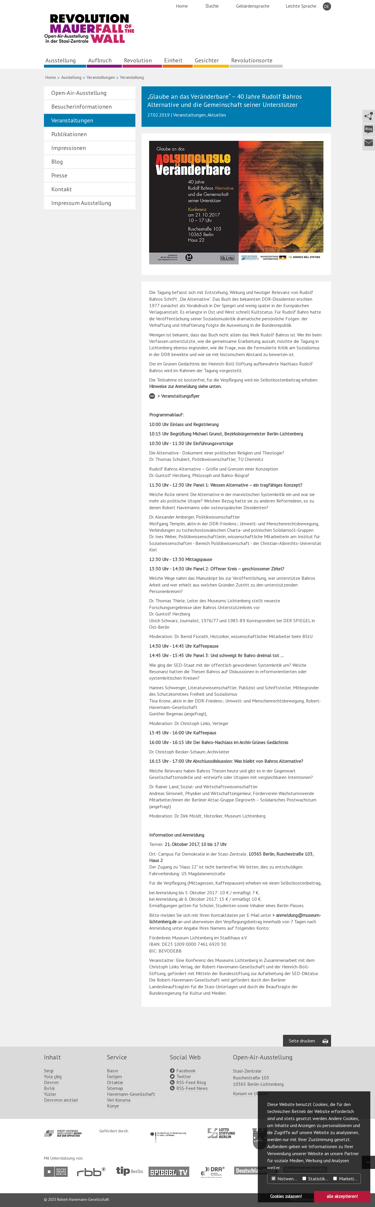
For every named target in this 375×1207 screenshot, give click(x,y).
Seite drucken (302, 1041)
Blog (57, 161)
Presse (59, 175)
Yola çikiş (53, 1076)
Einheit (173, 60)
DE (326, 6)
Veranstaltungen (101, 77)
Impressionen (68, 148)
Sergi (48, 1070)
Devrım (51, 1082)
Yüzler (50, 1094)
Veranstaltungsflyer (180, 396)
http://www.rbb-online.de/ (92, 1172)
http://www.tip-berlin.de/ (129, 1171)
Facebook (185, 1070)
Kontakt (61, 189)
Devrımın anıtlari (61, 1100)
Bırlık (49, 1088)
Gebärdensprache (253, 6)
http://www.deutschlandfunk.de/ (256, 1169)
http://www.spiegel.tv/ (171, 1169)
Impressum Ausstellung (81, 203)
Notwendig (285, 1179)
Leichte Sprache (301, 6)
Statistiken (316, 1179)
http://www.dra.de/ (214, 1169)
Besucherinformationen (81, 106)
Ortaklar (115, 1082)
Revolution (138, 60)
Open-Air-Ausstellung (79, 93)
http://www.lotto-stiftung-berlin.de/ (221, 1133)
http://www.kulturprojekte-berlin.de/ (57, 1172)
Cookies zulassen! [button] (286, 1196)
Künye (113, 1106)
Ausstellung (60, 60)
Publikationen (69, 134)
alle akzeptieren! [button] (342, 1196)
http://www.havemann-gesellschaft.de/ (63, 1133)
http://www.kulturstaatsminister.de (168, 1131)
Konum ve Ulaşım (250, 1093)
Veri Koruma (118, 1100)
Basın (112, 1070)
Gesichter (207, 60)
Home (182, 6)
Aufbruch (100, 60)
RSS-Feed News (192, 1088)
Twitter (183, 1076)
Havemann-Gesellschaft (131, 1094)
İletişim (114, 1076)
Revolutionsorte (251, 60)
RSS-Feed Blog (191, 1082)
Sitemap (115, 1088)
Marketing (346, 1179)
